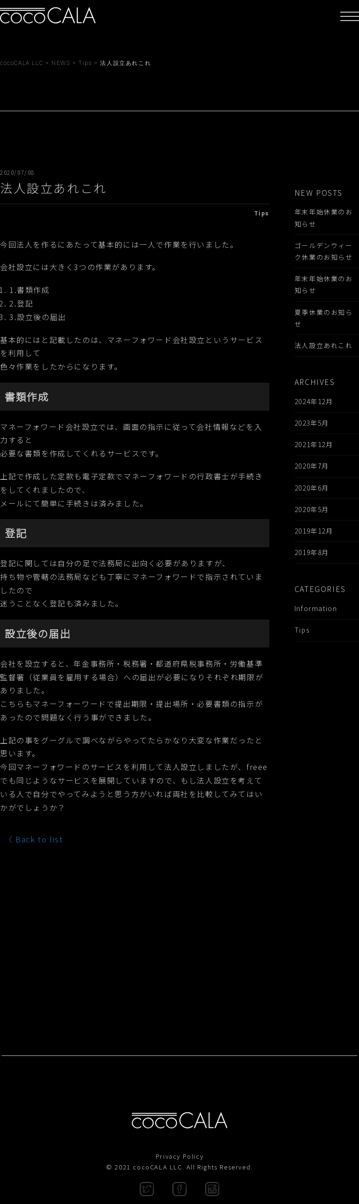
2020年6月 (311, 487)
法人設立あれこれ (323, 345)
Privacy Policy (179, 1156)
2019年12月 (313, 530)
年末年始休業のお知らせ (323, 217)
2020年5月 (311, 509)
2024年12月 (313, 401)
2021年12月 (313, 444)
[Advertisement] (326, 827)
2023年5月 (311, 422)
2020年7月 (311, 465)
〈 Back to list (34, 839)
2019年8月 (311, 552)
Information (315, 608)
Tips (301, 629)
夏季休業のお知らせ (323, 317)
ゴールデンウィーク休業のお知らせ (323, 251)
